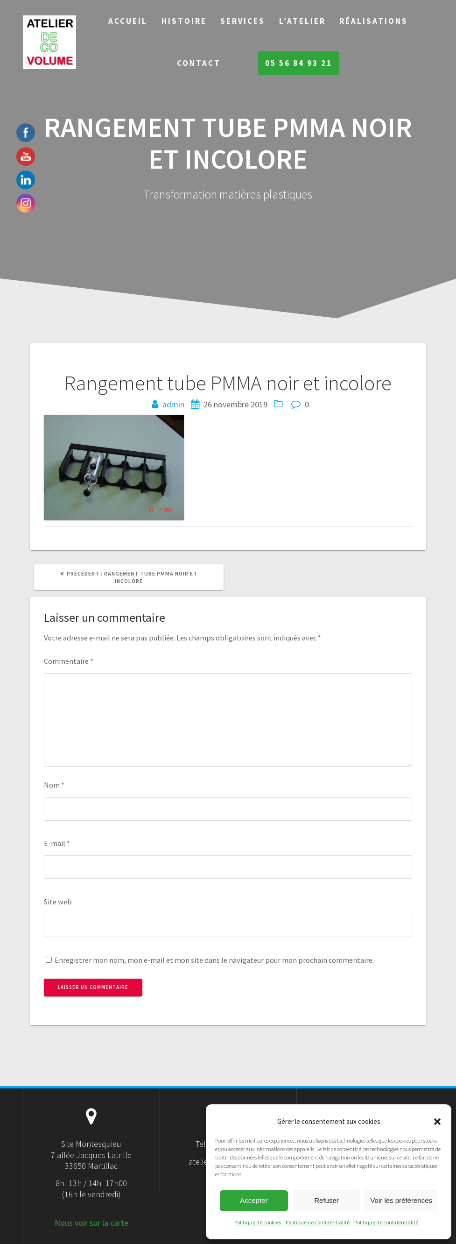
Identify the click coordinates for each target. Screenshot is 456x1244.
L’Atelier (302, 21)
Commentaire (68, 661)
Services (242, 21)
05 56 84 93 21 (298, 63)
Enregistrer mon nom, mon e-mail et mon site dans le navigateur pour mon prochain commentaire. (214, 960)
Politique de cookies (257, 1222)
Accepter (253, 1200)
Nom (54, 784)
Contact (199, 63)
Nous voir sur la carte (91, 1222)
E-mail (57, 843)
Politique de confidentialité (318, 1222)
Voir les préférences (401, 1200)
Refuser (326, 1200)
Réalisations (373, 21)
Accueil (127, 21)
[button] (437, 1121)
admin (173, 404)
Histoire (184, 21)
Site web (58, 901)
